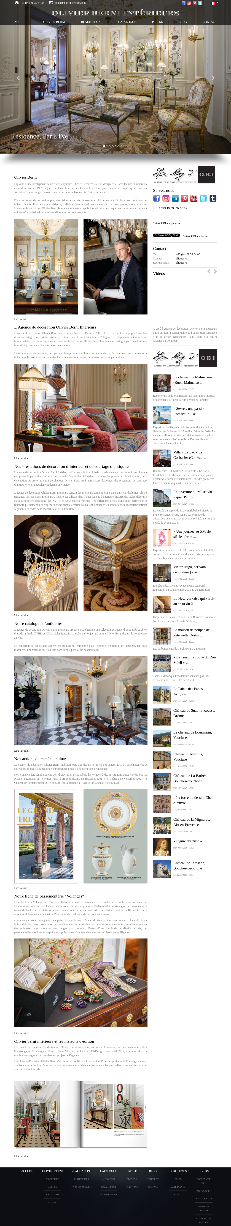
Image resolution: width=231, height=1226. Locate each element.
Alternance (178, 1187)
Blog (183, 21)
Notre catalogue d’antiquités (38, 623)
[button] (17, 77)
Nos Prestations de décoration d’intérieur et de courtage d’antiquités (72, 466)
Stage (178, 1179)
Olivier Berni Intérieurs (172, 208)
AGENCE (52, 1187)
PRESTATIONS (52, 1194)
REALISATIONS (91, 21)
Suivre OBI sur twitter (195, 236)
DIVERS (203, 1171)
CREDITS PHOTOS (203, 1198)
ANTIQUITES (108, 1179)
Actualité (153, 1179)
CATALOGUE (127, 21)
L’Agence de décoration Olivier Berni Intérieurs (55, 327)
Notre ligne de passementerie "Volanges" (49, 896)
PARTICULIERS (81, 1179)
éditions (132, 1179)
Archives (152, 1187)
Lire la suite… (22, 319)
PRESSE (157, 21)
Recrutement (178, 1171)
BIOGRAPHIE (52, 1179)
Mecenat (52, 1202)
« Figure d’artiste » (187, 841)
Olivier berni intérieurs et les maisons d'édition (54, 1041)
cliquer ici (181, 258)
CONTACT (210, 21)
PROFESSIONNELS (81, 1187)
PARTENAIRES (204, 1191)
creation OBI (108, 1187)
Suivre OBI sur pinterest (167, 223)
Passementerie (108, 1194)
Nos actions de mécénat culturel (41, 758)
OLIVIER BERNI (54, 21)
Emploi (178, 1194)
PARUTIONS (132, 1187)
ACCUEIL (20, 21)
